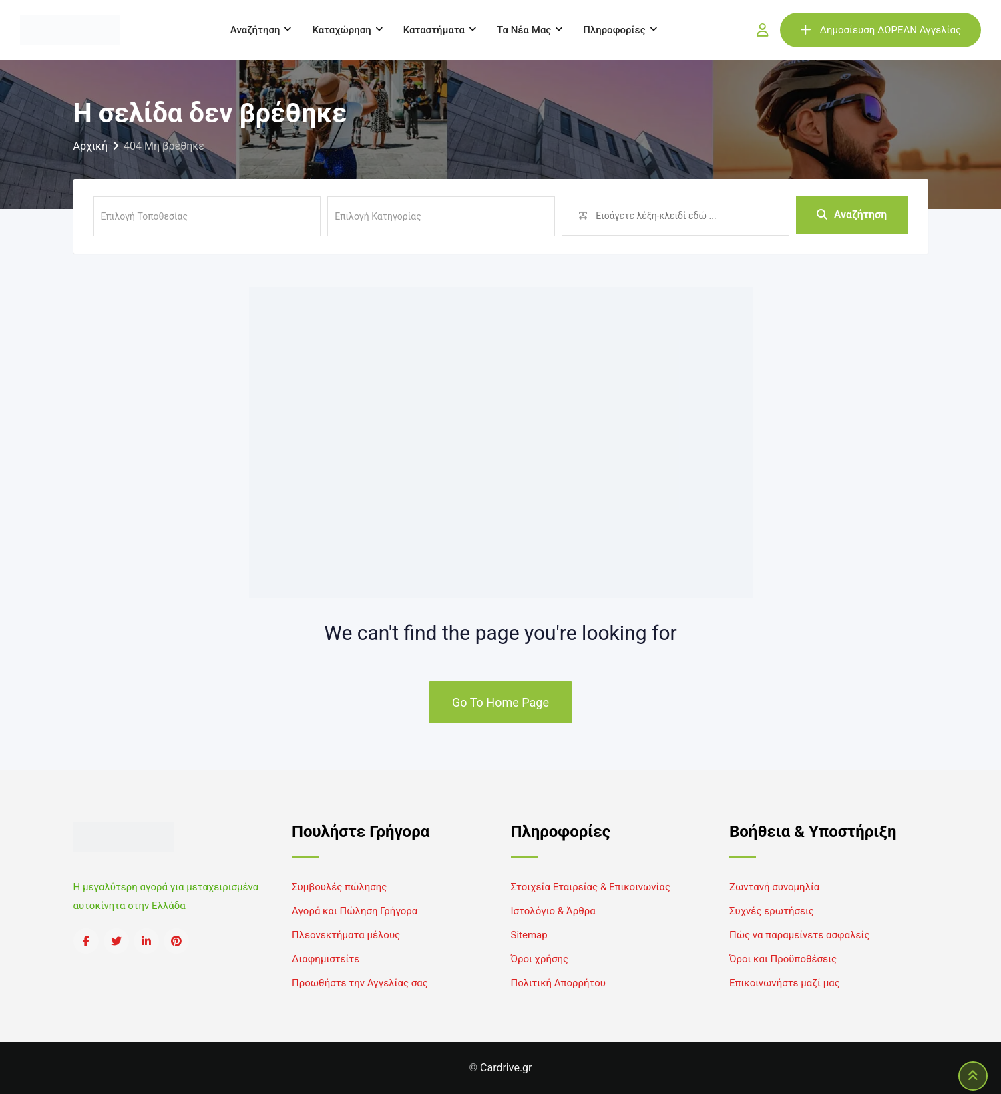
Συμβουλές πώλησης (339, 887)
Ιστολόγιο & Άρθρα (553, 911)
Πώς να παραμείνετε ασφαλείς (799, 935)
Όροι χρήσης (540, 959)
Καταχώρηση (341, 30)
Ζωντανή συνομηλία (774, 887)
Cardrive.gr (506, 1067)
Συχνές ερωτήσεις (771, 911)
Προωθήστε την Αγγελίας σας (360, 983)
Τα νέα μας (524, 30)
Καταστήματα (434, 30)
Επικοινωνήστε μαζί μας (784, 983)
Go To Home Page (500, 702)
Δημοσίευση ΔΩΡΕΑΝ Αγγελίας (880, 30)
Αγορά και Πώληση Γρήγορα (354, 911)
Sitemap (529, 935)
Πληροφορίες (614, 30)
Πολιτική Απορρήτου (558, 983)
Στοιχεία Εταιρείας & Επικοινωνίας (590, 887)
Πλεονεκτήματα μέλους (346, 935)
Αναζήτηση (255, 30)
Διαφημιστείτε (325, 959)
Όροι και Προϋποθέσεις (783, 959)
